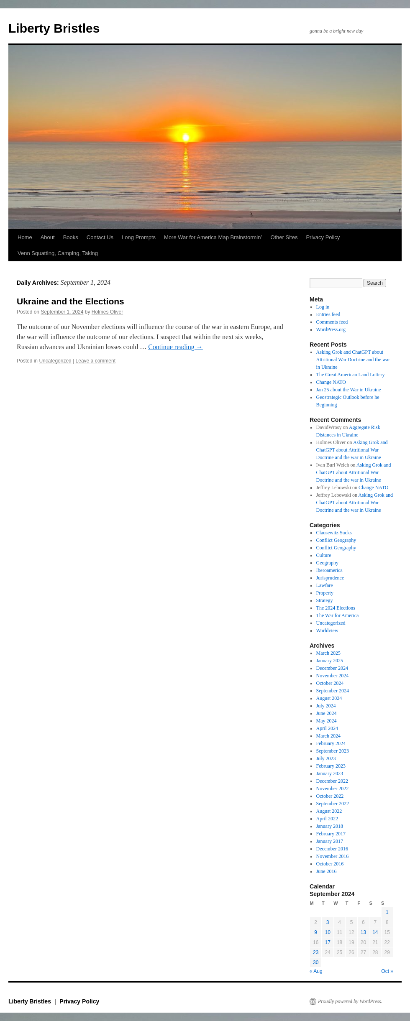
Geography (327, 563)
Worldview (327, 630)
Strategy (324, 600)
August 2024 (329, 698)
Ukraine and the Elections (70, 301)
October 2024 (330, 683)
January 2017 (329, 841)
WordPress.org (331, 329)
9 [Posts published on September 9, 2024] (315, 932)
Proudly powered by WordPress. (350, 1001)
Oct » (387, 971)
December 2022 (332, 781)
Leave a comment (95, 361)
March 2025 (328, 653)
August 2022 (329, 811)
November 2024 (332, 676)
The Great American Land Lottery (350, 375)
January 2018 (329, 826)
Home (25, 237)
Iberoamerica (329, 570)
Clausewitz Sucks (334, 533)
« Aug (316, 971)
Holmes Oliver (107, 312)
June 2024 (326, 713)
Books (70, 237)
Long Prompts (139, 237)
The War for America (337, 615)
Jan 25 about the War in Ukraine (348, 390)
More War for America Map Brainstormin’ (213, 237)
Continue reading (175, 346)
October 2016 (330, 864)
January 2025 (329, 661)
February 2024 (331, 743)
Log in (323, 307)
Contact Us (100, 237)
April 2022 (327, 819)
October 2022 (330, 796)
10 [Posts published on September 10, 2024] (327, 932)
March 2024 (328, 736)
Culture (323, 555)
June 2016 (326, 871)
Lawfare (324, 585)
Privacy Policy (323, 237)
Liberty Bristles (54, 28)
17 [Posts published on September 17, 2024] (327, 942)
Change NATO (331, 382)
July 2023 (326, 758)
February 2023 (331, 766)
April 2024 (327, 728)
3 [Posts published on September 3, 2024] (327, 922)
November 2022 (332, 788)
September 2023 (332, 751)
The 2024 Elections (335, 608)
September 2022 (332, 804)
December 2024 (332, 668)
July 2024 (326, 706)
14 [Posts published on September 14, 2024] (375, 932)
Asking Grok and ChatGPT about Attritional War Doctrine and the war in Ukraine (353, 359)
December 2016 (332, 849)
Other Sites (283, 237)
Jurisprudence (330, 578)
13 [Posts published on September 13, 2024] (363, 932)
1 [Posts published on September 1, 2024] (387, 912)
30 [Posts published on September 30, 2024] (315, 962)
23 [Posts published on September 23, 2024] (315, 952)
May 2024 (326, 721)
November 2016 (332, 856)
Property (324, 593)
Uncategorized (55, 361)
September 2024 (332, 691)
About (48, 237)
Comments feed (332, 322)
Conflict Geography (336, 540)
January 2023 (329, 773)
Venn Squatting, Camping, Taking (58, 253)
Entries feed (328, 314)
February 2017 (331, 834)
